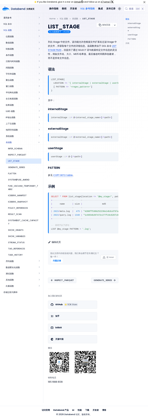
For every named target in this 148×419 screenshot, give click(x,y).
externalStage (134, 29)
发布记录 (110, 8)
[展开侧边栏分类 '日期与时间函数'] (39, 61)
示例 (127, 43)
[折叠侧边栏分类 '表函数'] (39, 142)
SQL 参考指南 (87, 8)
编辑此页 (54, 242)
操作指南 (53, 8)
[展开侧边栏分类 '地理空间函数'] (39, 129)
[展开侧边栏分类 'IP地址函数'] (39, 117)
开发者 (73, 8)
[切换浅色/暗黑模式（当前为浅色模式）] (119, 8)
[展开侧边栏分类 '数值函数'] (39, 42)
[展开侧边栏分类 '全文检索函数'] (39, 98)
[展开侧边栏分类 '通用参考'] (39, 17)
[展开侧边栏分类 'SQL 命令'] (39, 24)
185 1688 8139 (55, 382)
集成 (100, 8)
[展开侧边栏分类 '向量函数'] (39, 286)
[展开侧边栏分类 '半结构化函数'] (39, 92)
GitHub (79, 1)
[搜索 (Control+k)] (135, 8)
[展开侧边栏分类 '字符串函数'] (39, 73)
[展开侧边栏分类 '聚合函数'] (39, 80)
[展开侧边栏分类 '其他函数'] (39, 279)
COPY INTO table (63, 175)
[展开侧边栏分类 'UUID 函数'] (39, 111)
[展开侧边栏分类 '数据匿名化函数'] (39, 267)
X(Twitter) (107, 1)
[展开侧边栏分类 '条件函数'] (39, 55)
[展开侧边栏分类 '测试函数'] (39, 273)
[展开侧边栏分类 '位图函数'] (39, 36)
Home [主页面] (52, 18)
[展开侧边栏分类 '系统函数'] (39, 136)
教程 (64, 8)
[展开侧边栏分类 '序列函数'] (39, 261)
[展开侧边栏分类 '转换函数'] (39, 48)
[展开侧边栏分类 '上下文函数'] (39, 123)
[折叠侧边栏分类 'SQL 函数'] (39, 30)
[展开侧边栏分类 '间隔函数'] (39, 67)
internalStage (134, 23)
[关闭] (144, 2)
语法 (127, 19)
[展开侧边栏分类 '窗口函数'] (39, 86)
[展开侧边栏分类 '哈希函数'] (39, 105)
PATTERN (132, 39)
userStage (133, 34)
